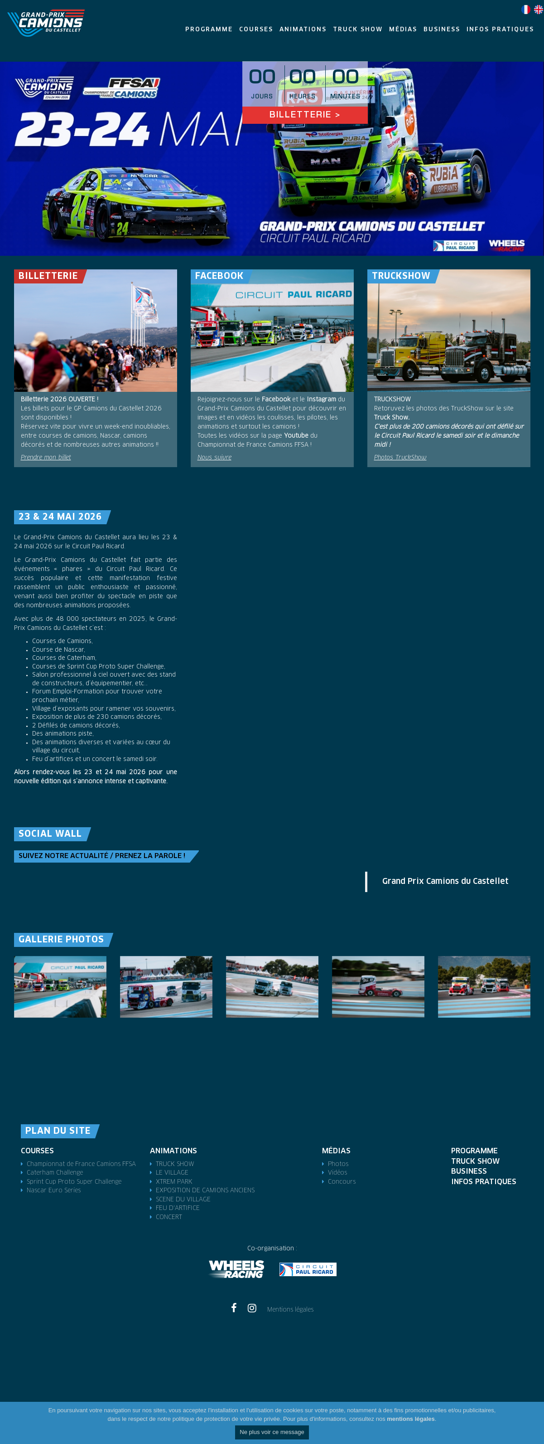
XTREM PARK (174, 1182)
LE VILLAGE (172, 1173)
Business (469, 1171)
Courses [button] (256, 30)
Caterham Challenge (55, 1173)
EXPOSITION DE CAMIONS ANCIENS (205, 1191)
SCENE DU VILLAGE (183, 1200)
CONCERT (169, 1217)
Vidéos (337, 1173)
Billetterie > (305, 115)
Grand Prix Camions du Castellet (445, 882)
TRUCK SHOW (175, 1164)
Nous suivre (214, 458)
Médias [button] (403, 30)
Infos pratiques (483, 1181)
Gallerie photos (61, 940)
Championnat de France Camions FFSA (81, 1164)
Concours (342, 1182)
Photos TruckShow (400, 458)
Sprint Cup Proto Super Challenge (74, 1182)
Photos (338, 1164)
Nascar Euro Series (54, 1191)
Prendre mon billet (46, 458)
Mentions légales (290, 1310)
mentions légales (410, 1418)
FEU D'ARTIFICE (178, 1208)
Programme (474, 1151)
